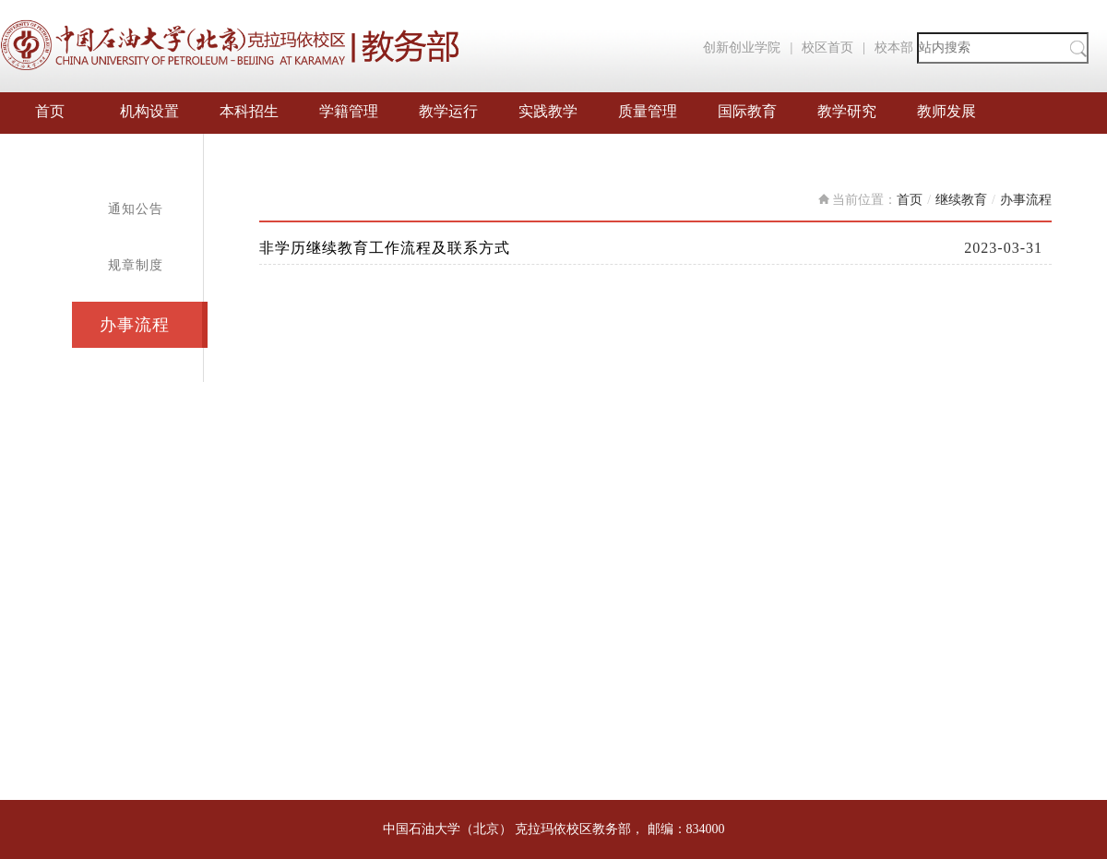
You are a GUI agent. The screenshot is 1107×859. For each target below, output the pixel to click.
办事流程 (135, 325)
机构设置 (149, 111)
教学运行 (448, 111)
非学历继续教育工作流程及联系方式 (384, 248)
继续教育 (961, 200)
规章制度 (135, 265)
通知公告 (135, 209)
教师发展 (946, 111)
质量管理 (647, 111)
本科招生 (249, 111)
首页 (50, 111)
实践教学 (547, 111)
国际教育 (747, 111)
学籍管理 (348, 111)
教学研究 (846, 111)
